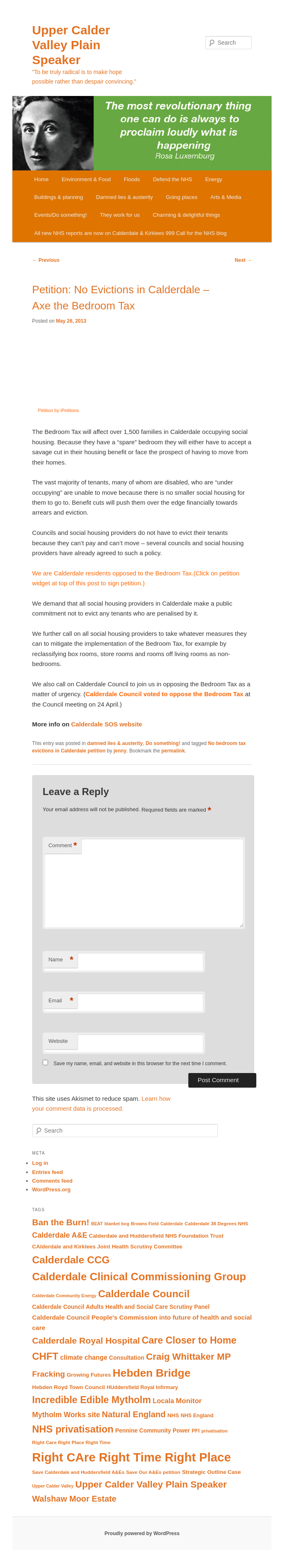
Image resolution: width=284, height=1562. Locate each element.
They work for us (120, 215)
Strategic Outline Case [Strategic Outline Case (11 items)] (211, 1472)
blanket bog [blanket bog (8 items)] (116, 1223)
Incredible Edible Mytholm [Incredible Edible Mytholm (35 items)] (91, 1399)
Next (243, 260)
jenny (119, 751)
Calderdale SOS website (106, 724)
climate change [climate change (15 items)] (83, 1357)
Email (60, 1001)
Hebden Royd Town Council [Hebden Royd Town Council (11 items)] (68, 1387)
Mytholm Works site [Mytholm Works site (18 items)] (66, 1415)
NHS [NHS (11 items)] (173, 1415)
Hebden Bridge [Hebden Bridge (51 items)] (151, 1373)
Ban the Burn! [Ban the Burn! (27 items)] (60, 1222)
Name (60, 960)
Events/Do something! (60, 215)
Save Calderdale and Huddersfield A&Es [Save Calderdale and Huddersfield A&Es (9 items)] (78, 1472)
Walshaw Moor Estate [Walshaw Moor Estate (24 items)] (74, 1498)
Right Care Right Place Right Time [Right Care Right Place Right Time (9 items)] (71, 1442)
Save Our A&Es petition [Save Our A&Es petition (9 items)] (153, 1472)
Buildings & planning (58, 197)
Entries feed (47, 1172)
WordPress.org (51, 1189)
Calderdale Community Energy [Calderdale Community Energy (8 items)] (64, 1295)
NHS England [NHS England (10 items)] (197, 1415)
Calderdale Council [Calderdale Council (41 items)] (144, 1293)
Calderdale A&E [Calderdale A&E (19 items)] (59, 1235)
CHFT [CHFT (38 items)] (45, 1356)
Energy (213, 179)
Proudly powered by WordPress (141, 1533)
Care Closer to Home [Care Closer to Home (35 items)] (189, 1340)
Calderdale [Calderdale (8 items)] (171, 1223)
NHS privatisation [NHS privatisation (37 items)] (73, 1429)
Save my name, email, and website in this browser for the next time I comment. (140, 1063)
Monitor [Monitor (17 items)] (189, 1401)
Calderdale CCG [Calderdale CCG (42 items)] (71, 1259)
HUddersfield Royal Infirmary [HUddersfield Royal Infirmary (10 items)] (142, 1387)
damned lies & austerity (115, 743)
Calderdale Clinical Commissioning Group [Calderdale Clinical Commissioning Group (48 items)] (139, 1276)
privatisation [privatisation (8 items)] (215, 1430)
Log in (40, 1163)
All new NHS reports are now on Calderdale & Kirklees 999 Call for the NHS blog (130, 233)
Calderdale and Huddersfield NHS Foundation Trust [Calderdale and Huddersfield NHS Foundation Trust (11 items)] (156, 1236)
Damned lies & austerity (124, 197)
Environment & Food (86, 179)
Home (41, 179)
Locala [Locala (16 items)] (163, 1400)
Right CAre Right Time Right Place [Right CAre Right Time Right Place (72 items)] (131, 1457)
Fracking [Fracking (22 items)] (48, 1374)
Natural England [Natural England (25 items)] (134, 1414)
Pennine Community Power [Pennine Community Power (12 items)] (152, 1430)
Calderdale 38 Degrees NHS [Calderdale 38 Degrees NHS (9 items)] (216, 1223)
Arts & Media (225, 197)
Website (58, 1041)
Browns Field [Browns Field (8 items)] (145, 1223)
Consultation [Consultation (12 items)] (126, 1357)
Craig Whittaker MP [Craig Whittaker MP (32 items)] (188, 1356)
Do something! (163, 743)
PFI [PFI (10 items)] (196, 1431)
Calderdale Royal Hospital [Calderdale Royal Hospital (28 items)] (86, 1340)
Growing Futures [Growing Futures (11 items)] (89, 1375)
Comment (62, 846)
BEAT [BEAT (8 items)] (97, 1223)
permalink (173, 751)
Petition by (69, 410)
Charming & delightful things (186, 215)
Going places (181, 197)
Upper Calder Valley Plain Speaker (71, 45)
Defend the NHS (172, 179)
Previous (46, 260)
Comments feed (52, 1181)
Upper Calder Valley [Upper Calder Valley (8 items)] (53, 1485)
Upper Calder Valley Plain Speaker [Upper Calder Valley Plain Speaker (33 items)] (151, 1484)
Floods (132, 179)
